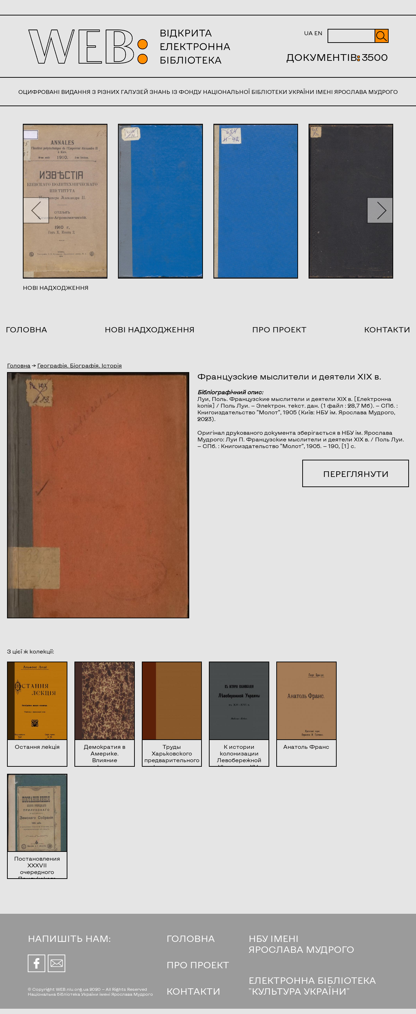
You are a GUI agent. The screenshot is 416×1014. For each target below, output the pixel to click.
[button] (36, 210)
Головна (26, 329)
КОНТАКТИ (193, 991)
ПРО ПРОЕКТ (197, 964)
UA (308, 33)
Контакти (387, 329)
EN (318, 33)
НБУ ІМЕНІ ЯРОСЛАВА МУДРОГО (301, 944)
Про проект (279, 329)
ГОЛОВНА (190, 938)
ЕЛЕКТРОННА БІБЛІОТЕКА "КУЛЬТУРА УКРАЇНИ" (312, 985)
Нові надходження (149, 329)
